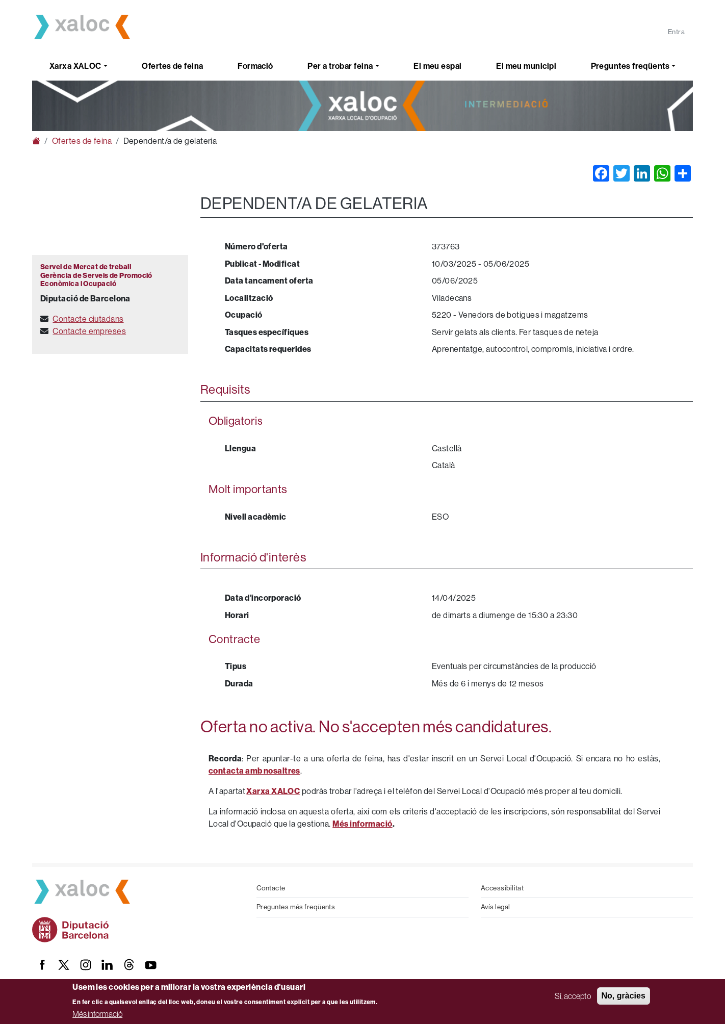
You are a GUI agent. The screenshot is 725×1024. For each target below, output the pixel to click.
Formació (255, 66)
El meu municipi (526, 66)
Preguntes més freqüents (295, 907)
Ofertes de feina (172, 66)
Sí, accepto (573, 996)
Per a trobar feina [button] (340, 66)
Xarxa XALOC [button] (75, 66)
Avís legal (495, 907)
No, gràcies (623, 995)
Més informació (97, 1013)
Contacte (271, 888)
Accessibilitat (502, 888)
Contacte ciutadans (88, 319)
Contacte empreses (89, 331)
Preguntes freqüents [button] (630, 66)
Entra (676, 32)
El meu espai (437, 66)
